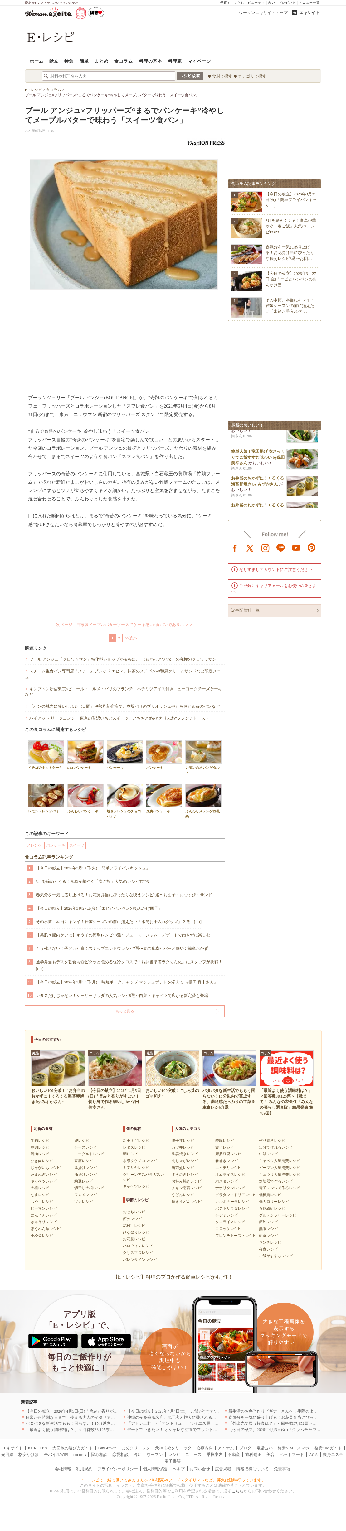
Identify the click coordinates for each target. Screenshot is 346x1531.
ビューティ (256, 2)
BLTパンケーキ (85, 754)
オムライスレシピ (230, 1174)
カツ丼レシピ (183, 1147)
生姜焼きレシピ (185, 1154)
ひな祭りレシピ (136, 1232)
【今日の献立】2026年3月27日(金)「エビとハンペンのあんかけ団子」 (99, 908)
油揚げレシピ (85, 1174)
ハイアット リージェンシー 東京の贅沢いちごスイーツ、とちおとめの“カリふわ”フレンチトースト (119, 718)
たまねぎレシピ (44, 1174)
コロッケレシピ (228, 1229)
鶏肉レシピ (40, 1154)
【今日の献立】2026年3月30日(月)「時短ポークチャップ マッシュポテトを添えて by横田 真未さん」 (127, 982)
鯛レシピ (130, 1154)
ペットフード (292, 1454)
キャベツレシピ (44, 1181)
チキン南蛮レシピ (187, 1188)
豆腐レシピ (83, 1161)
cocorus (79, 1454)
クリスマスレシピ (138, 1253)
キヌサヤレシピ (136, 1167)
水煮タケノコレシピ (140, 1161)
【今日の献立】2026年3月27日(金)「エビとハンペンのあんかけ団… (291, 279)
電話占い (264, 1448)
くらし (239, 2)
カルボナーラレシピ (232, 1201)
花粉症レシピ (134, 1225)
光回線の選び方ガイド (72, 1448)
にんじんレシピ (44, 1215)
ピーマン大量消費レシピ (279, 1167)
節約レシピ (268, 1222)
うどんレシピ (183, 1195)
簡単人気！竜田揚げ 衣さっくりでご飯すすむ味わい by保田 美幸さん (258, 459)
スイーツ (76, 845)
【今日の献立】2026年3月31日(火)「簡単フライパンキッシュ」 (93, 868)
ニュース (193, 1454)
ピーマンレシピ (44, 1208)
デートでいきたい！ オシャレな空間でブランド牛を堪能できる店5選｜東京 (195, 1429)
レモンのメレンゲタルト (203, 757)
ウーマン (155, 1454)
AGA (313, 1454)
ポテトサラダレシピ (232, 1208)
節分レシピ (132, 1219)
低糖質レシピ (270, 1195)
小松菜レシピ (42, 1235)
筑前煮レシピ (183, 1167)
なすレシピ (40, 1195)
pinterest (311, 547)
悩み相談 (99, 1454)
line (280, 547)
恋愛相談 (120, 1454)
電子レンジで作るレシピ (279, 1188)
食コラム (123, 61)
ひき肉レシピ (42, 1161)
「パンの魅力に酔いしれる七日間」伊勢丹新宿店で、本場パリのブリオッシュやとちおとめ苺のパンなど (124, 706)
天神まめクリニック (173, 1448)
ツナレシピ (83, 1201)
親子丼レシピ (183, 1140)
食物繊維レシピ (272, 1208)
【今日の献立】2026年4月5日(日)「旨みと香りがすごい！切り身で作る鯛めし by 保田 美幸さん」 (114, 1411)
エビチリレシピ (228, 1167)
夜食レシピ (268, 1249)
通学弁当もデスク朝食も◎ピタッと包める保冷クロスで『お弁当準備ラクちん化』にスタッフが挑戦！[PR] (129, 965)
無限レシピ (268, 1229)
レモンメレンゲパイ (46, 798)
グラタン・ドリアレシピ (235, 1195)
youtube (296, 547)
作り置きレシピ (272, 1140)
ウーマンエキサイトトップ (263, 12)
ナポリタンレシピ (230, 1188)
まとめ (102, 61)
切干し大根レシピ (89, 1188)
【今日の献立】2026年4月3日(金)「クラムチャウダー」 (278, 1429)
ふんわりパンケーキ (85, 798)
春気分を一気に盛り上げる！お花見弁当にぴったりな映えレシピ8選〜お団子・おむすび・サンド (124, 894)
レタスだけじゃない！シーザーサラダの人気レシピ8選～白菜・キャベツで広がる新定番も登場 (122, 995)
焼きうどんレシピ (187, 1201)
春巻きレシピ (226, 1161)
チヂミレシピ (226, 1215)
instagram (265, 547)
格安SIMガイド (328, 1448)
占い (271, 2)
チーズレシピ (85, 1147)
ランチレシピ (270, 1242)
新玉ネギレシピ (136, 1140)
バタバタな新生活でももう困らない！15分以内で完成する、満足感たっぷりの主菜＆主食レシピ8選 (116, 1423)
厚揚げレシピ (85, 1167)
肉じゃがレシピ (185, 1161)
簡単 (84, 61)
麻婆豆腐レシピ (228, 1154)
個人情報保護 (155, 1468)
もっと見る (124, 1011)
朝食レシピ (268, 1235)
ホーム (37, 61)
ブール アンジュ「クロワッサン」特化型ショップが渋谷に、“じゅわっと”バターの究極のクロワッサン (123, 659)
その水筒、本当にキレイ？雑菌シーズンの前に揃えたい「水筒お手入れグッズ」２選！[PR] (119, 921)
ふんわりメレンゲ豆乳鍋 (203, 801)
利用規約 (84, 1468)
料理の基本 (150, 61)
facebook (235, 547)
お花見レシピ (134, 1239)
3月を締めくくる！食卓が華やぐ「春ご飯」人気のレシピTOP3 (92, 881)
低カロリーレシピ (274, 1201)
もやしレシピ (42, 1201)
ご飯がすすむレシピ (276, 1256)
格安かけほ (28, 1454)
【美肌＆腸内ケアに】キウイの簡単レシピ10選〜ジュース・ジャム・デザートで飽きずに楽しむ (123, 935)
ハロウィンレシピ (138, 1246)
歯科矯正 (253, 1454)
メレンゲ (34, 845)
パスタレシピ (226, 1181)
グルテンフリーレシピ (277, 1215)
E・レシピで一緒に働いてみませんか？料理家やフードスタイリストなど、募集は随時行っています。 (173, 1480)
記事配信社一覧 (245, 610)
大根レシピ (40, 1188)
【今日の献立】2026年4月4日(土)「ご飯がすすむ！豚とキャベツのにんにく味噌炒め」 (205, 1411)
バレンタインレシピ (140, 1259)
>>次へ (131, 638)
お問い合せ (200, 1468)
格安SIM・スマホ (293, 1448)
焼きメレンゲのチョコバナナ (125, 801)
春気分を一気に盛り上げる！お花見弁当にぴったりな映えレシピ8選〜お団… (290, 253)
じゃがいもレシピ (46, 1167)
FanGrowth (107, 1448)
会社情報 (63, 1468)
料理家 (175, 61)
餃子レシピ (224, 1147)
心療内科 (205, 1448)
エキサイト (309, 12)
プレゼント (287, 2)
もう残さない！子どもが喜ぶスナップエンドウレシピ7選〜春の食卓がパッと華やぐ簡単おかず (122, 948)
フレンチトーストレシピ (235, 1235)
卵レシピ (81, 1140)
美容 (270, 1454)
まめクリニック (136, 1448)
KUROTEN (37, 1448)
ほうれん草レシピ (46, 1229)
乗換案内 (215, 1454)
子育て (225, 2)
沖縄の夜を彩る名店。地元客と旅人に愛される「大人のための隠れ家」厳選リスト (202, 1417)
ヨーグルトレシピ (89, 1154)
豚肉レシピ (40, 1147)
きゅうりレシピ (44, 1222)
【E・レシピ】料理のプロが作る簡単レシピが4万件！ (173, 1277)
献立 (54, 61)
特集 (69, 61)
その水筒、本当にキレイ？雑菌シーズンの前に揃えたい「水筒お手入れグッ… (290, 305)
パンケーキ (125, 754)
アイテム (226, 1448)
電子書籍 (172, 1461)
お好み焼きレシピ (187, 1181)
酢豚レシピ (224, 1140)
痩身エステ (333, 1454)
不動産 (234, 1454)
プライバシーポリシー (117, 1468)
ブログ (245, 1448)
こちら (237, 1491)
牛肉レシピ (40, 1140)
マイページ (199, 61)
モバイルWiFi (56, 1454)
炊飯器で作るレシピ (276, 1181)
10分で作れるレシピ (276, 1147)
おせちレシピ (134, 1212)
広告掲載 (223, 1468)
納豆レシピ (83, 1181)
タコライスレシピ (230, 1222)
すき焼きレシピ (185, 1174)
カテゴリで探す (252, 76)
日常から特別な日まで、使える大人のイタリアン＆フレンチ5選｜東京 (90, 1417)
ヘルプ (179, 1468)
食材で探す (222, 76)
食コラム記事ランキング (49, 857)
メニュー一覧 (309, 2)
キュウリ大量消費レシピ (279, 1174)
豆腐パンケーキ (164, 798)
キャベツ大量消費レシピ (279, 1161)
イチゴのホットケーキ (46, 754)
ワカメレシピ (85, 1195)
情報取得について (252, 1468)
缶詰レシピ (268, 1154)
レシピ (174, 1454)
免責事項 (282, 1468)
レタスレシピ (134, 1147)
